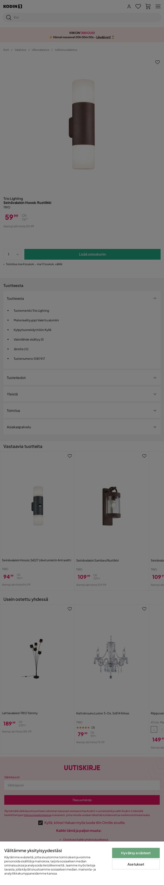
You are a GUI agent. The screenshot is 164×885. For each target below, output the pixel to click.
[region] (82, 863)
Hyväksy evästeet (136, 853)
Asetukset (135, 864)
